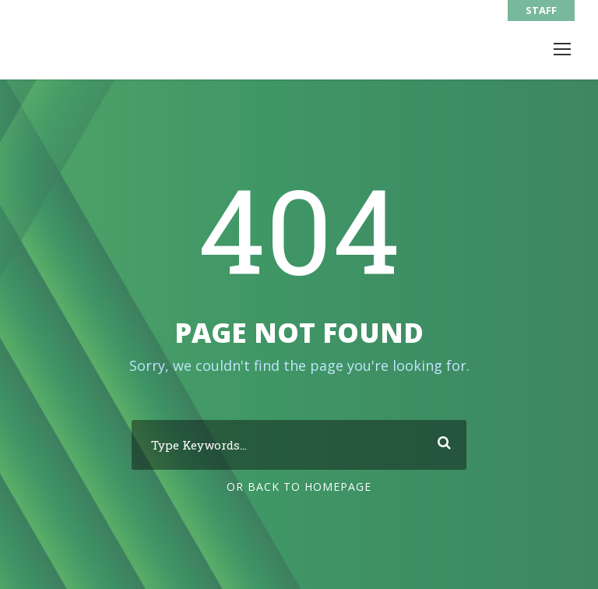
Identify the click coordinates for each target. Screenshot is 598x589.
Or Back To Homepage (299, 486)
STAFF (541, 10)
